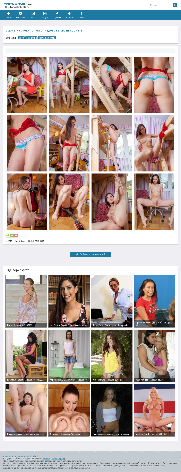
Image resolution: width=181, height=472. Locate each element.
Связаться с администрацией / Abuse (21, 456)
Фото (33, 15)
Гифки (81, 15)
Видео (45, 15)
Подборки (57, 15)
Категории (21, 15)
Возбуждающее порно (53, 458)
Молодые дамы (47, 37)
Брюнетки (31, 37)
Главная (8, 15)
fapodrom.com (17, 5)
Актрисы (69, 15)
